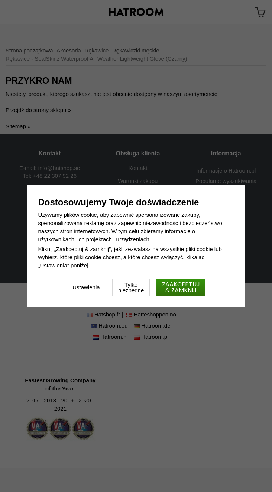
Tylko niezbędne (131, 287)
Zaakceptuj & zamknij (181, 287)
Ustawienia (86, 287)
